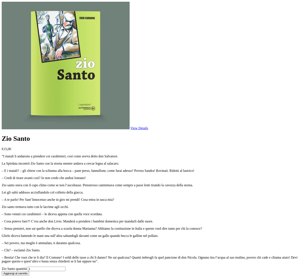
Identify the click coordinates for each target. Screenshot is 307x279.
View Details (139, 128)
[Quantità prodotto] (46, 269)
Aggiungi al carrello (15, 273)
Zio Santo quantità (14, 268)
